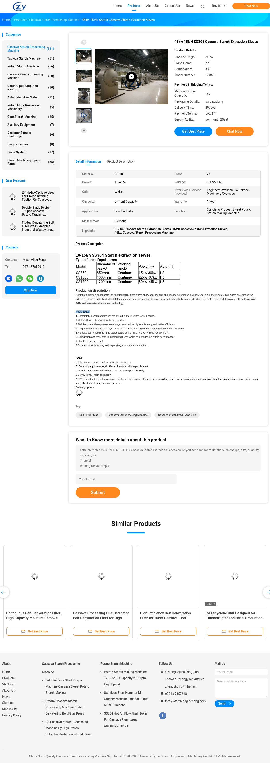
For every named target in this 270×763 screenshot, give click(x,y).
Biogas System (30, 144)
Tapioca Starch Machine (30, 58)
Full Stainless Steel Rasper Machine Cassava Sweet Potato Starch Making (67, 686)
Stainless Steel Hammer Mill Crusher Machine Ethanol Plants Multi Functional (126, 699)
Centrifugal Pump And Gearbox (30, 87)
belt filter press (88, 415)
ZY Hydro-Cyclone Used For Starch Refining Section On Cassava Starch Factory (38, 196)
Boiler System (30, 152)
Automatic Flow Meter (30, 97)
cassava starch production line (177, 415)
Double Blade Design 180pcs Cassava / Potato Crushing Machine (36, 211)
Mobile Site (10, 709)
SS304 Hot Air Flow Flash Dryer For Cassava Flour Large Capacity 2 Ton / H (125, 720)
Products (8, 678)
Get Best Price (193, 131)
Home (6, 672)
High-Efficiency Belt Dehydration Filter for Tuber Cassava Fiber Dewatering (165, 618)
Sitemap (8, 703)
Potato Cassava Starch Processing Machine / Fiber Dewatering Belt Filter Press (65, 707)
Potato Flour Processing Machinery (30, 107)
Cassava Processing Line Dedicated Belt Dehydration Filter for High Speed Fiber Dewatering (101, 618)
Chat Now (251, 6)
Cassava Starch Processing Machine (30, 48)
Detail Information (88, 161)
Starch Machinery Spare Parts (30, 161)
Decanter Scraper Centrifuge (30, 134)
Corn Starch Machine (30, 117)
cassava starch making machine (128, 415)
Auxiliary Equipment (30, 125)
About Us (8, 690)
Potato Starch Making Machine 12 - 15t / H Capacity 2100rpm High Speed (125, 678)
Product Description (120, 161)
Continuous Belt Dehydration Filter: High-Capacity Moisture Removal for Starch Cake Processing (33, 618)
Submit (98, 492)
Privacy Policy (11, 715)
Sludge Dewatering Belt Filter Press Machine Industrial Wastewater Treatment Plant (38, 226)
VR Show (8, 684)
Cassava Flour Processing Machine (30, 76)
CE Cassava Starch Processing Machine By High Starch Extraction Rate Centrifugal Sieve (68, 728)
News (6, 696)
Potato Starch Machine (30, 66)
